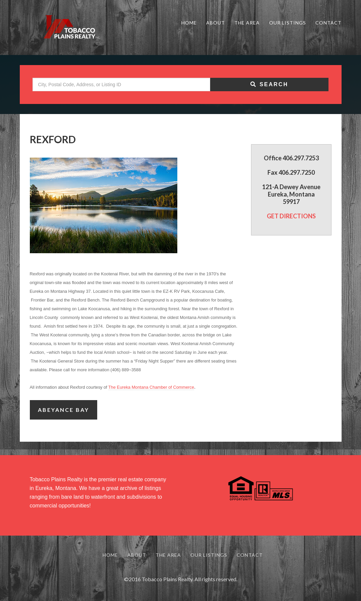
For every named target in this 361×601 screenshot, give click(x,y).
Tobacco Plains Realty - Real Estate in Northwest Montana (70, 27)
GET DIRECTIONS (291, 216)
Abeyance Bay (63, 409)
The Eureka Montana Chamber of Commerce (151, 387)
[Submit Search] (269, 84)
